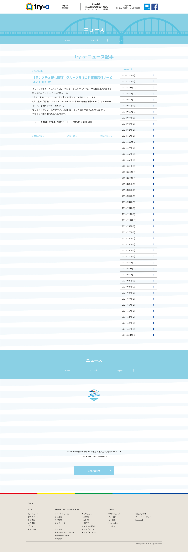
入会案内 (58, 520)
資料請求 (58, 538)
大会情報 (31, 523)
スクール (94, 40)
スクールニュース (62, 513)
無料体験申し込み (62, 535)
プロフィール (33, 516)
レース (57, 526)
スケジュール (60, 523)
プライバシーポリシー (144, 516)
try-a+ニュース (114, 513)
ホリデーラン (88, 529)
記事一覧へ (72, 136)
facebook (139, 520)
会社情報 (31, 520)
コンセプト (113, 516)
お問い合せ (32, 529)
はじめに (58, 516)
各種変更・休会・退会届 (64, 532)
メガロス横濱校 (89, 526)
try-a (67, 40)
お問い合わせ (140, 513)
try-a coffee (113, 523)
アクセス (112, 526)
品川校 (86, 520)
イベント (58, 529)
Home (31, 503)
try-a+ (121, 40)
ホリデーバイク (89, 532)
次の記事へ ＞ (106, 136)
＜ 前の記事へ (37, 136)
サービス (112, 520)
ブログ (30, 526)
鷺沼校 (86, 523)
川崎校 (86, 516)
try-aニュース (33, 513)
